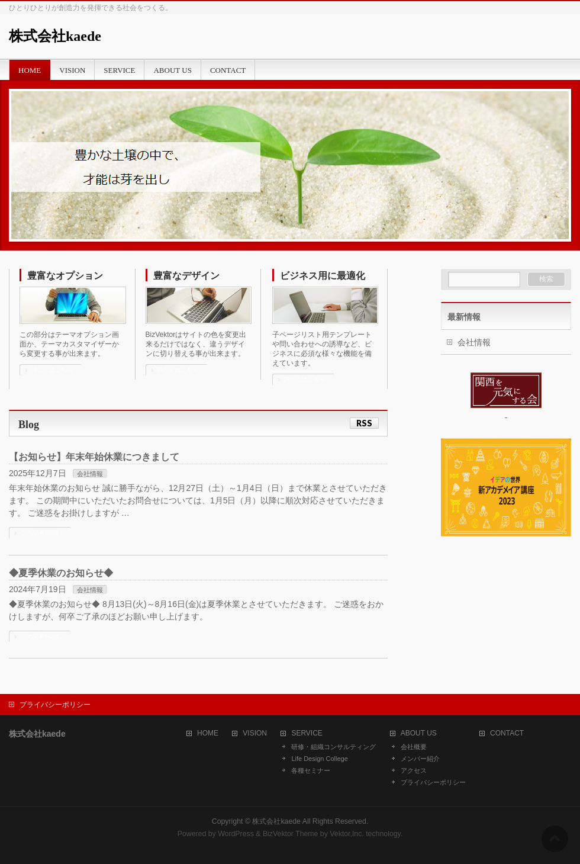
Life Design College (319, 758)
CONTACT (507, 733)
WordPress (236, 834)
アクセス (414, 770)
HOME (207, 733)
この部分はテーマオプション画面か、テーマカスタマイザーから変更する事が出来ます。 (69, 344)
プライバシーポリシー (55, 705)
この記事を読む (41, 532)
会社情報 (90, 473)
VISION (255, 733)
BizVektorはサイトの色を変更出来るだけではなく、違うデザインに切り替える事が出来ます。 (196, 344)
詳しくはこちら (52, 370)
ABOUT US (419, 733)
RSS (364, 423)
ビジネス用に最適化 (322, 276)
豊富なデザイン (186, 276)
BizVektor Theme (290, 834)
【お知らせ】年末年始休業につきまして (94, 457)
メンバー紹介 (420, 758)
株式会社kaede (55, 36)
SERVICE (306, 733)
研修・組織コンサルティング (333, 746)
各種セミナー (310, 770)
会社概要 (414, 746)
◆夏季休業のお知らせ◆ (61, 573)
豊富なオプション (65, 276)
